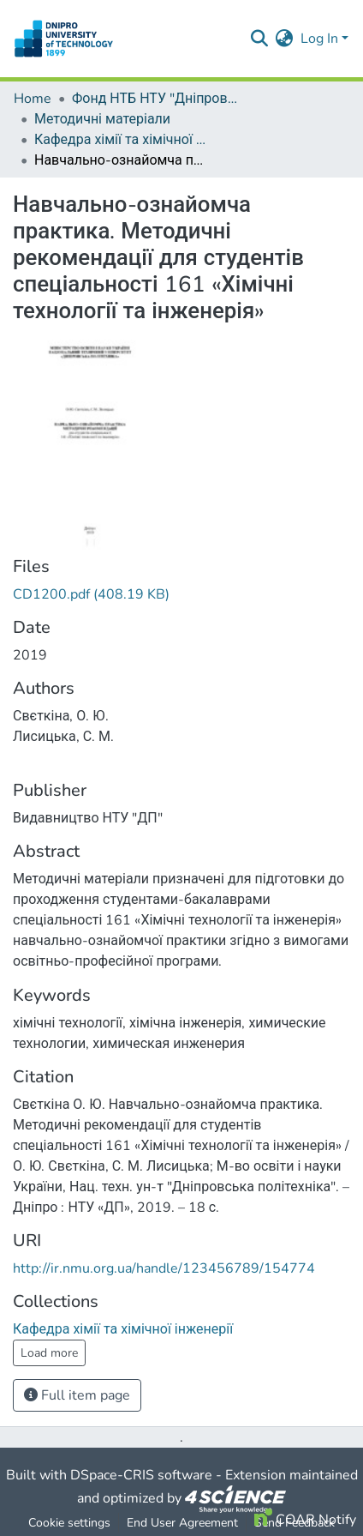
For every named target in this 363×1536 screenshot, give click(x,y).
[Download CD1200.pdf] (91, 594)
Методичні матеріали (102, 119)
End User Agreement (182, 1523)
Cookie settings (69, 1523)
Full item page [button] (77, 1395)
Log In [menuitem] (319, 38)
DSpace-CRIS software (141, 1475)
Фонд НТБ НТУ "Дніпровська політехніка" (157, 98)
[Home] (64, 38)
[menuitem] (284, 38)
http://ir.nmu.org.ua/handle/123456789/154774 (164, 1268)
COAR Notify (305, 1519)
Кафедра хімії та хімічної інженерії (119, 139)
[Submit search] (260, 38)
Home (32, 98)
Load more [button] (49, 1353)
